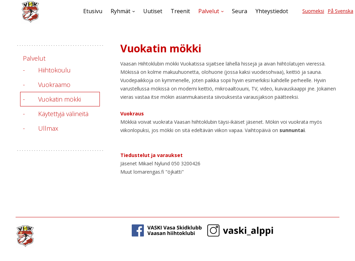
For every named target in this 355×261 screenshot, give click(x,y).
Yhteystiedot (272, 11)
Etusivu (92, 11)
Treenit (180, 11)
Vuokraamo (54, 84)
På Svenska (340, 11)
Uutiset (152, 11)
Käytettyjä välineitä (63, 114)
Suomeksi (313, 11)
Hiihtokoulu (54, 70)
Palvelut (208, 11)
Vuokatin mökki (59, 99)
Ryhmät (120, 11)
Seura (239, 11)
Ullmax (48, 128)
